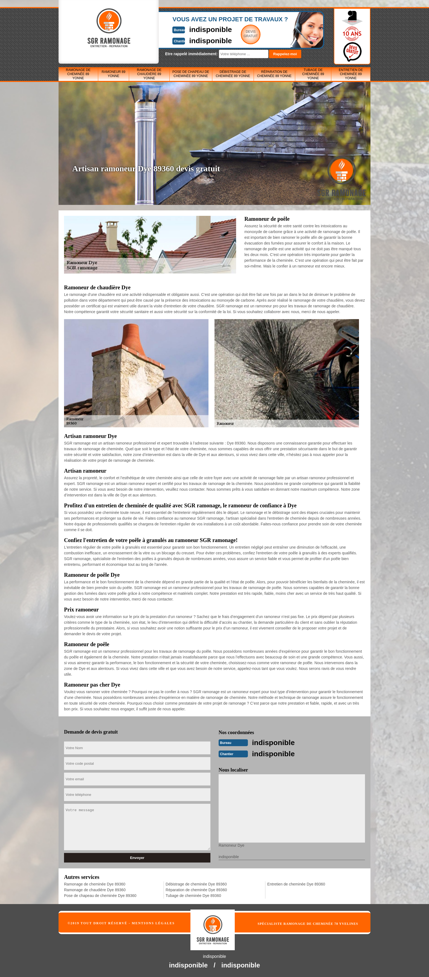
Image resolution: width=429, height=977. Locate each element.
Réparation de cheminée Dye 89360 (196, 889)
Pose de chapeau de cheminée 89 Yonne (190, 74)
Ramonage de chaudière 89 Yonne (149, 74)
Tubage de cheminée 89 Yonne (313, 74)
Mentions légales (153, 923)
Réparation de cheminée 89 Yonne (274, 74)
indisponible (198, 29)
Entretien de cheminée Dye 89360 (296, 883)
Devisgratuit (240, 34)
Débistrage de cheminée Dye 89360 (196, 883)
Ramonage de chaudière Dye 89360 (95, 889)
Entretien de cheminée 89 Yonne (351, 74)
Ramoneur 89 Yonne (113, 74)
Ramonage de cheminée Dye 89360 (94, 883)
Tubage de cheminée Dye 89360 (193, 895)
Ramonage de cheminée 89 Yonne (78, 74)
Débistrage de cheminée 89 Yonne (233, 74)
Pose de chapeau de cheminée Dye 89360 (100, 895)
